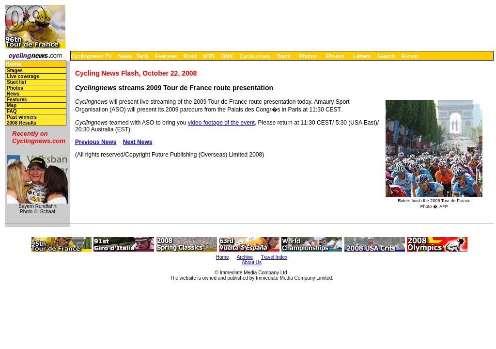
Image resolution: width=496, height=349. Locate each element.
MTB (209, 56)
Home (13, 64)
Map (11, 105)
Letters (362, 56)
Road (190, 56)
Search (386, 56)
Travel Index (274, 257)
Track (284, 56)
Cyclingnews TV (91, 56)
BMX (227, 56)
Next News (138, 142)
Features (166, 56)
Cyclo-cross (255, 56)
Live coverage (23, 76)
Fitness (335, 56)
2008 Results (21, 123)
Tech (142, 56)
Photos (308, 56)
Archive (245, 257)
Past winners (22, 117)
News (125, 56)
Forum (410, 56)
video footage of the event (221, 122)
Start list (16, 82)
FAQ (12, 111)
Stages (15, 70)
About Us (252, 262)
